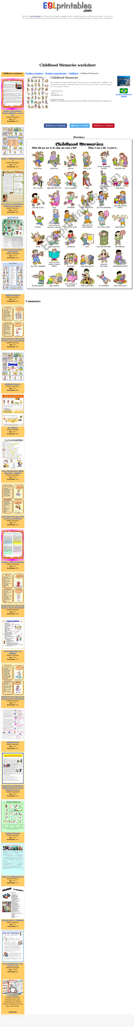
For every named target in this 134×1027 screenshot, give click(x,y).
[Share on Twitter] (80, 125)
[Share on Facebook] (55, 125)
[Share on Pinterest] (103, 125)
